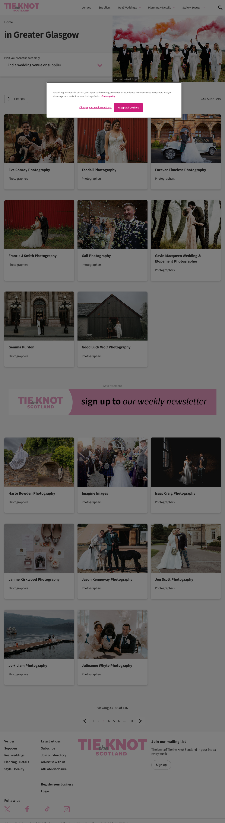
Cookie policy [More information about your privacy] (108, 96)
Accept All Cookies (128, 108)
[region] (114, 100)
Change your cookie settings (95, 107)
